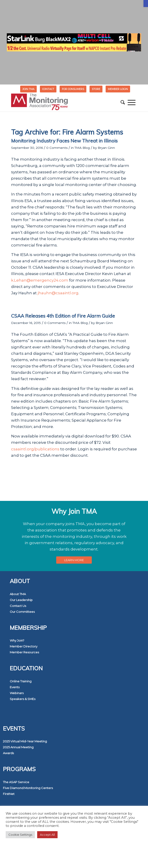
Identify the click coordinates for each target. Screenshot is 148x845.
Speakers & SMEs (22, 699)
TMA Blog (82, 148)
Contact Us (18, 606)
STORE (96, 89)
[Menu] (131, 102)
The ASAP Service (16, 782)
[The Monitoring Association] (61, 102)
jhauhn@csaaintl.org (58, 293)
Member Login (118, 89)
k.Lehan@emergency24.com (39, 280)
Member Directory (23, 646)
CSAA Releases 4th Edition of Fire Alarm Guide (63, 316)
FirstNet (9, 794)
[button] (145, 3)
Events (14, 687)
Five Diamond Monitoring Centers (28, 788)
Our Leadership (21, 600)
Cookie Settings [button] (20, 834)
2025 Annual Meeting (18, 747)
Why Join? (17, 640)
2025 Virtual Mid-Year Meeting (25, 741)
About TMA (18, 594)
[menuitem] (28, 89)
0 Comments (57, 148)
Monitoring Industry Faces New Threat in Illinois (64, 141)
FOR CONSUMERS (73, 89)
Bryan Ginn (106, 148)
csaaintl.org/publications (35, 449)
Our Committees (22, 611)
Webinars (17, 693)
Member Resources (24, 652)
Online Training (21, 681)
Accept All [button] (47, 834)
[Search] (122, 102)
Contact (48, 89)
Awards (8, 753)
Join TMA (28, 89)
